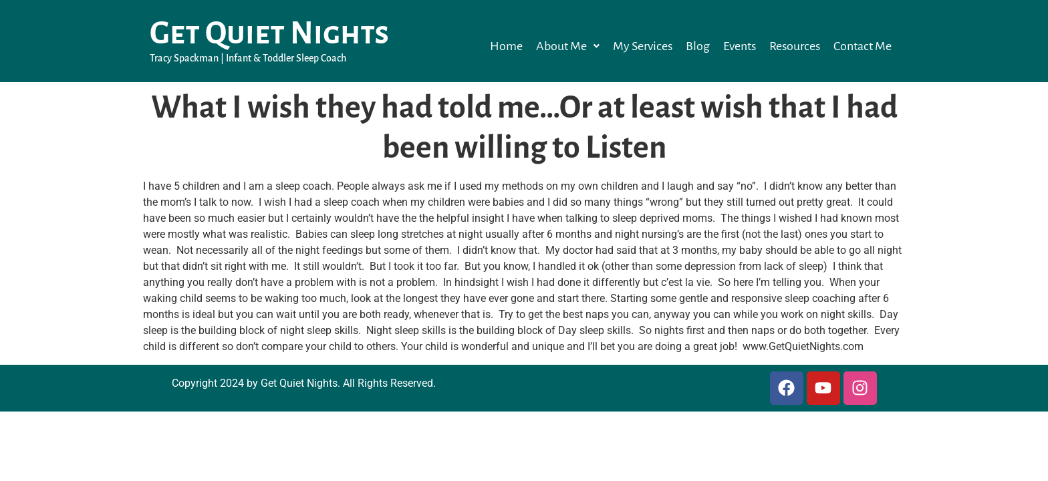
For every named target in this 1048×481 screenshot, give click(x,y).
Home (506, 46)
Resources (794, 46)
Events (739, 46)
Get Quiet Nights (269, 33)
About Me (568, 46)
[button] (567, 46)
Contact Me (862, 46)
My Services (642, 46)
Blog (698, 46)
